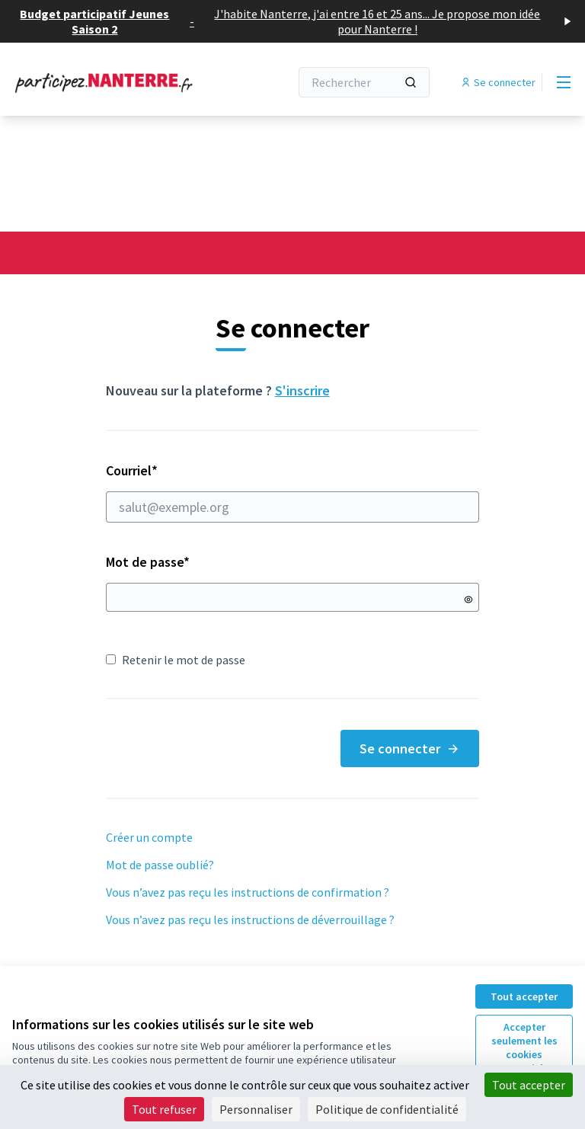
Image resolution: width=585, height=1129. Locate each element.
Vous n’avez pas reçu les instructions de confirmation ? (247, 892)
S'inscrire (302, 390)
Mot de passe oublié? (160, 864)
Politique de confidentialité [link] (387, 1109)
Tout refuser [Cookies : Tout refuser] (164, 1109)
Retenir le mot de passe (175, 659)
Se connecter (410, 748)
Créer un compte (149, 837)
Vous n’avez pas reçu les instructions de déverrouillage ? (250, 919)
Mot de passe (148, 562)
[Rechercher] (364, 82)
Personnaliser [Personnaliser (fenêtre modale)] (255, 1109)
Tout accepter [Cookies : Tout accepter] (528, 1084)
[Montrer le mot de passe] (468, 599)
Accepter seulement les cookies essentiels (524, 1047)
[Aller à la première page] (113, 82)
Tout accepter (524, 996)
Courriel (293, 492)
